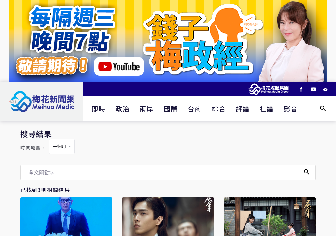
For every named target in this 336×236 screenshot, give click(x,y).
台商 (195, 108)
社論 (267, 108)
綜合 (219, 108)
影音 (291, 108)
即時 (99, 108)
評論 (243, 108)
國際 (171, 108)
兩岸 (146, 108)
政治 (123, 108)
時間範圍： (33, 148)
